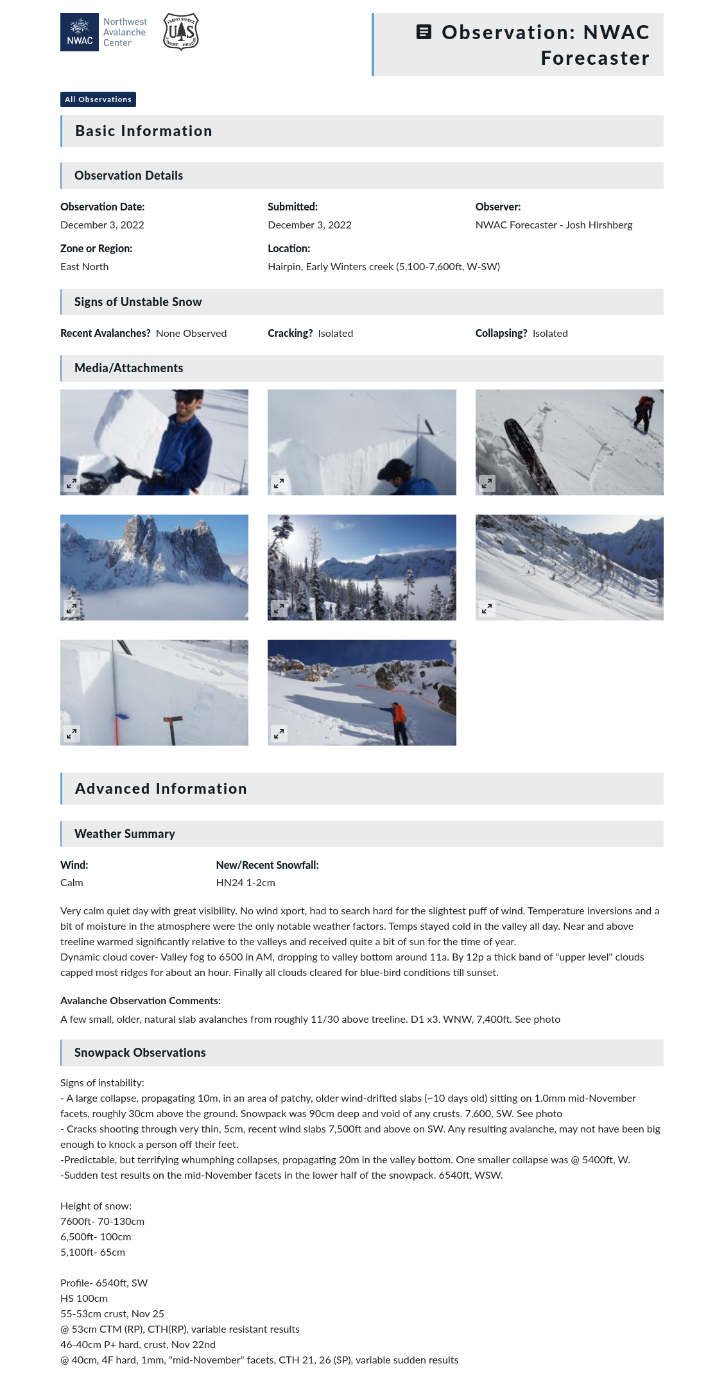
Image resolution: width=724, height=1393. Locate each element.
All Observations (98, 99)
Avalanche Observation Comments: (140, 1000)
